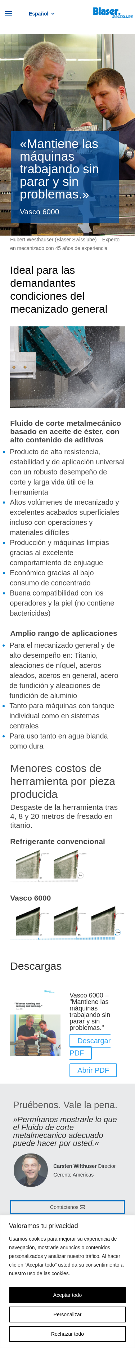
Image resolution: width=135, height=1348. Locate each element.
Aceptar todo (67, 1295)
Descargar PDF (90, 1047)
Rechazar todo (67, 1334)
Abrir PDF (93, 1070)
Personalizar (68, 1314)
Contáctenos (64, 1207)
